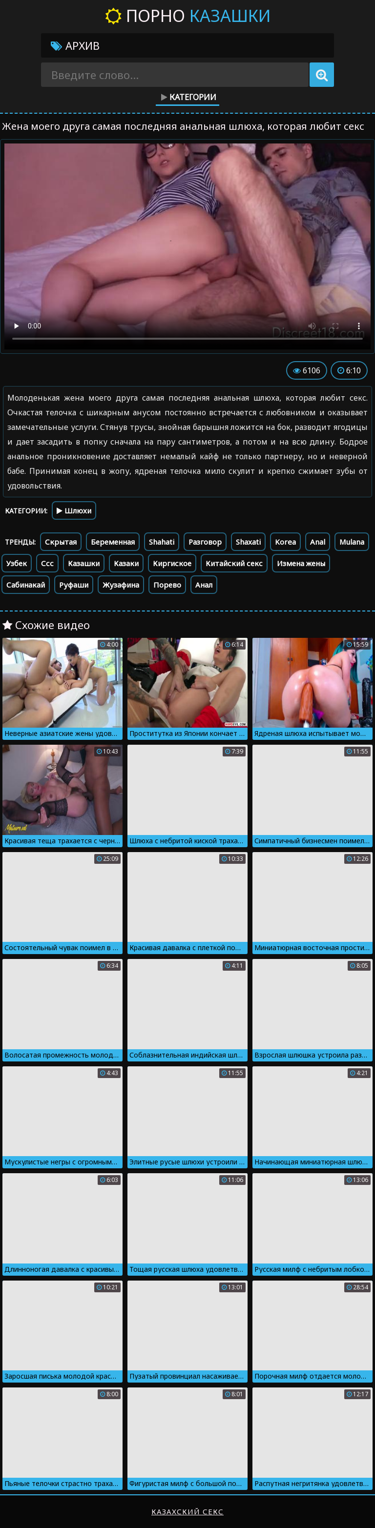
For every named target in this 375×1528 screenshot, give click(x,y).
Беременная (113, 542)
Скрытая (61, 542)
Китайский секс (234, 563)
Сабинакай (25, 585)
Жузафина (121, 585)
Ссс (47, 563)
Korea (285, 542)
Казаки (126, 563)
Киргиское (172, 563)
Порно (188, 15)
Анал (203, 585)
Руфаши (73, 585)
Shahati (161, 542)
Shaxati (248, 542)
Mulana (351, 542)
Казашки (84, 563)
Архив (75, 45)
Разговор (205, 542)
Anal (317, 542)
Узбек (16, 563)
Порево (167, 585)
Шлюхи (74, 510)
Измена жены (301, 563)
